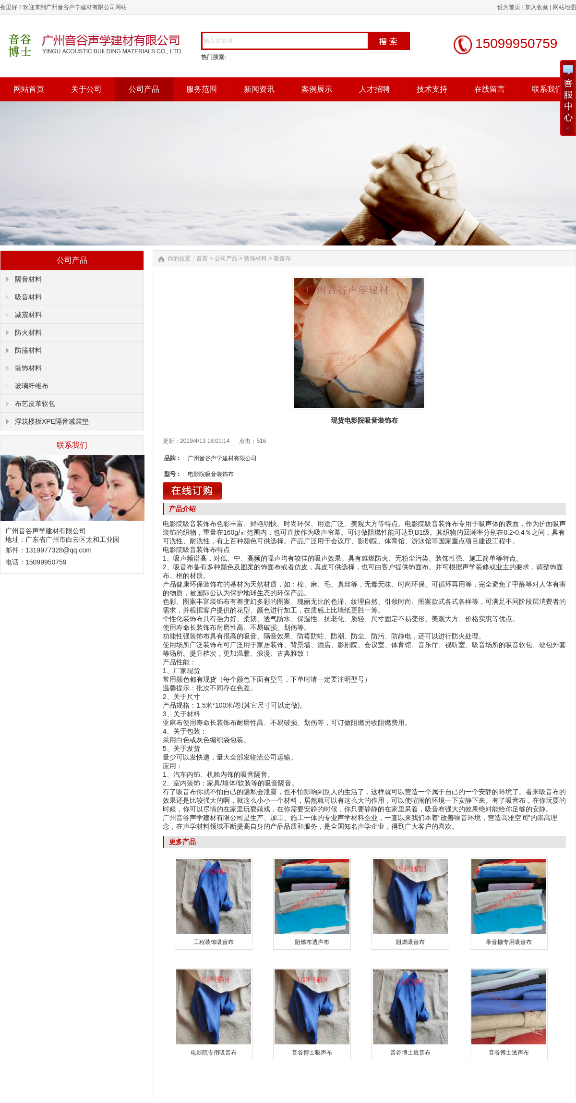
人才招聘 (374, 89)
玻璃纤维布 (31, 386)
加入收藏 (536, 7)
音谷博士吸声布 (312, 1052)
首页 (202, 258)
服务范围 (201, 89)
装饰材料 (28, 368)
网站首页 (28, 89)
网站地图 (564, 7)
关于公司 (86, 89)
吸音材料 (28, 297)
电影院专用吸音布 (214, 1052)
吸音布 (282, 258)
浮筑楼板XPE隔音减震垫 (52, 421)
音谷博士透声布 (509, 1052)
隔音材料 (28, 279)
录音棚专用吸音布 (509, 942)
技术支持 (432, 89)
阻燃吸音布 (410, 942)
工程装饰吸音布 (213, 942)
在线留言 (489, 89)
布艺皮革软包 (35, 403)
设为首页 (508, 7)
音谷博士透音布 (410, 1052)
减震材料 (28, 315)
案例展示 (316, 89)
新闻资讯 (259, 89)
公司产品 (144, 89)
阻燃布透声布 (312, 942)
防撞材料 (28, 350)
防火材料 (28, 332)
